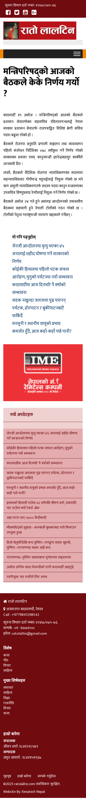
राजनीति (8, 703)
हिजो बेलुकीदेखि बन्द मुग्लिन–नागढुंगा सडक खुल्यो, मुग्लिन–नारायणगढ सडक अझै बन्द (39, 545)
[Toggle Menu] (76, 54)
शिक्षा (6, 698)
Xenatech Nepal (33, 792)
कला (6, 655)
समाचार (8, 688)
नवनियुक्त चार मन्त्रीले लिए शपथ (27, 577)
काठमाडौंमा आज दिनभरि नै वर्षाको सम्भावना (34, 463)
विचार (7, 666)
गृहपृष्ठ (7, 776)
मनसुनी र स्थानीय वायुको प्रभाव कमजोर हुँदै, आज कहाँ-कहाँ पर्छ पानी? (41, 327)
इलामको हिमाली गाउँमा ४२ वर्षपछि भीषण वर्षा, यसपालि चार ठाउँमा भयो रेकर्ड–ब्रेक (41, 505)
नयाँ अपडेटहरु (21, 414)
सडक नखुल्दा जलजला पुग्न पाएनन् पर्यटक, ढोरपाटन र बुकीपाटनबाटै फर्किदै (39, 308)
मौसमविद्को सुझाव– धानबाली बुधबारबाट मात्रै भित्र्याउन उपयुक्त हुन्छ (41, 530)
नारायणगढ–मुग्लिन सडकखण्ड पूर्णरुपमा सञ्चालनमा (39, 557)
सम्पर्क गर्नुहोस (46, 776)
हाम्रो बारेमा (24, 776)
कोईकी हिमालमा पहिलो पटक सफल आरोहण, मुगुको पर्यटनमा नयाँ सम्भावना (42, 273)
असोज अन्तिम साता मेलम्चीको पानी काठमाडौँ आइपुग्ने (40, 567)
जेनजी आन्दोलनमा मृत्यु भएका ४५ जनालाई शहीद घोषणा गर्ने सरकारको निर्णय (40, 253)
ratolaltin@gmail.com (29, 633)
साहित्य (7, 671)
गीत (5, 660)
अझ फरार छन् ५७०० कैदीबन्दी (26, 518)
